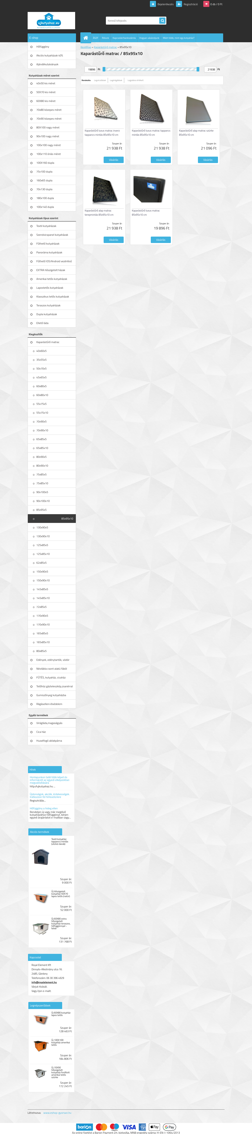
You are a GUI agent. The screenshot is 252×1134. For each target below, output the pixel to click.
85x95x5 (41, 510)
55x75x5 (41, 404)
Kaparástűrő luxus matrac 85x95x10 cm (146, 213)
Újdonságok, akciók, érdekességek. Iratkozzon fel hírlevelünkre (50, 795)
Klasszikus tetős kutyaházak (52, 296)
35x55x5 (41, 360)
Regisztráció (190, 4)
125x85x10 (43, 554)
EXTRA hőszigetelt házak (50, 270)
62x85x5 (41, 563)
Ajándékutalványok (47, 64)
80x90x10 (42, 466)
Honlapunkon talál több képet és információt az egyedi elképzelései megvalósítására (49, 780)
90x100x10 (43, 501)
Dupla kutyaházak (46, 314)
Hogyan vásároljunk (149, 38)
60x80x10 (42, 395)
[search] (162, 20)
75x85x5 (41, 474)
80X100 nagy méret (48, 127)
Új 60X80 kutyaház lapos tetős (60, 1013)
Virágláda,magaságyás (49, 723)
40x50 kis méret (45, 83)
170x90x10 (43, 624)
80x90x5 (41, 457)
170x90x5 (42, 616)
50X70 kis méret (46, 92)
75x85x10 (42, 483)
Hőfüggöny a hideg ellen (44, 808)
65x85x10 (42, 448)
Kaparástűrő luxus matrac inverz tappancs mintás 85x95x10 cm (102, 133)
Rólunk (105, 38)
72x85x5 (41, 607)
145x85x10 (43, 598)
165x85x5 (42, 633)
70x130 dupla (44, 189)
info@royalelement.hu (44, 982)
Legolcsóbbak (100, 80)
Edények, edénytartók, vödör (52, 660)
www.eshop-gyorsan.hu (57, 1113)
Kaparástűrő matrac (48, 342)
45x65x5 (41, 377)
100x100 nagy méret (48, 145)
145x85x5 (42, 589)
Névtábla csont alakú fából (51, 669)
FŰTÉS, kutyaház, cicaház (51, 677)
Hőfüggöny (42, 46)
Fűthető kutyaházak (47, 243)
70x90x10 (42, 430)
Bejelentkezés (165, 4)
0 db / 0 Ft (216, 4)
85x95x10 (67, 518)
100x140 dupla (45, 207)
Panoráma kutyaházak (49, 252)
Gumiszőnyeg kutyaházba (51, 695)
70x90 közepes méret (49, 118)
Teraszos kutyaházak (48, 305)
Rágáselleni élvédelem (49, 704)
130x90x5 (42, 527)
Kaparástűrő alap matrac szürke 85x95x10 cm (196, 133)
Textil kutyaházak (46, 226)
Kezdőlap (86, 47)
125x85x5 (42, 545)
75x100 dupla (44, 171)
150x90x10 (43, 580)
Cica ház (41, 732)
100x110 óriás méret (48, 154)
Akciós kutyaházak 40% (49, 55)
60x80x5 (41, 386)
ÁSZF (95, 38)
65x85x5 (41, 439)
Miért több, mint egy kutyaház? (178, 38)
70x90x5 (41, 421)
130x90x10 (43, 536)
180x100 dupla (45, 198)
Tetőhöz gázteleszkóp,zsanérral (54, 686)
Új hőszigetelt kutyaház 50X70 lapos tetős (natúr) (60, 893)
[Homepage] (87, 37)
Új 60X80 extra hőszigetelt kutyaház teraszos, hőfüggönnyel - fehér (60, 923)
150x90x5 (42, 571)
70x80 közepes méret (49, 110)
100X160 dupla (45, 163)
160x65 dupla (44, 180)
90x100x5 (42, 492)
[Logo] (51, 20)
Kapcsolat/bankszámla (124, 38)
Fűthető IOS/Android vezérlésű (54, 261)
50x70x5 (41, 368)
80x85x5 (41, 651)
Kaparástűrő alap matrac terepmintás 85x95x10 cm (99, 213)
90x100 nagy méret (47, 136)
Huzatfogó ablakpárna (49, 741)
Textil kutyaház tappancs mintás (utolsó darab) (59, 841)
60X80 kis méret (46, 101)
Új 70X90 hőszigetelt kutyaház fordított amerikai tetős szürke (60, 1072)
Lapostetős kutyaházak (49, 288)
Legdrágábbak (116, 80)
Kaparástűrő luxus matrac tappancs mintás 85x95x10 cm (151, 133)
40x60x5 (41, 351)
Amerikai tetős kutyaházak (51, 279)
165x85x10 (43, 642)
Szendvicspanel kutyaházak (52, 235)
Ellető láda (42, 323)
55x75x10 (42, 413)
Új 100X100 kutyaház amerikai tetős (60, 1042)
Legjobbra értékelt (136, 80)
